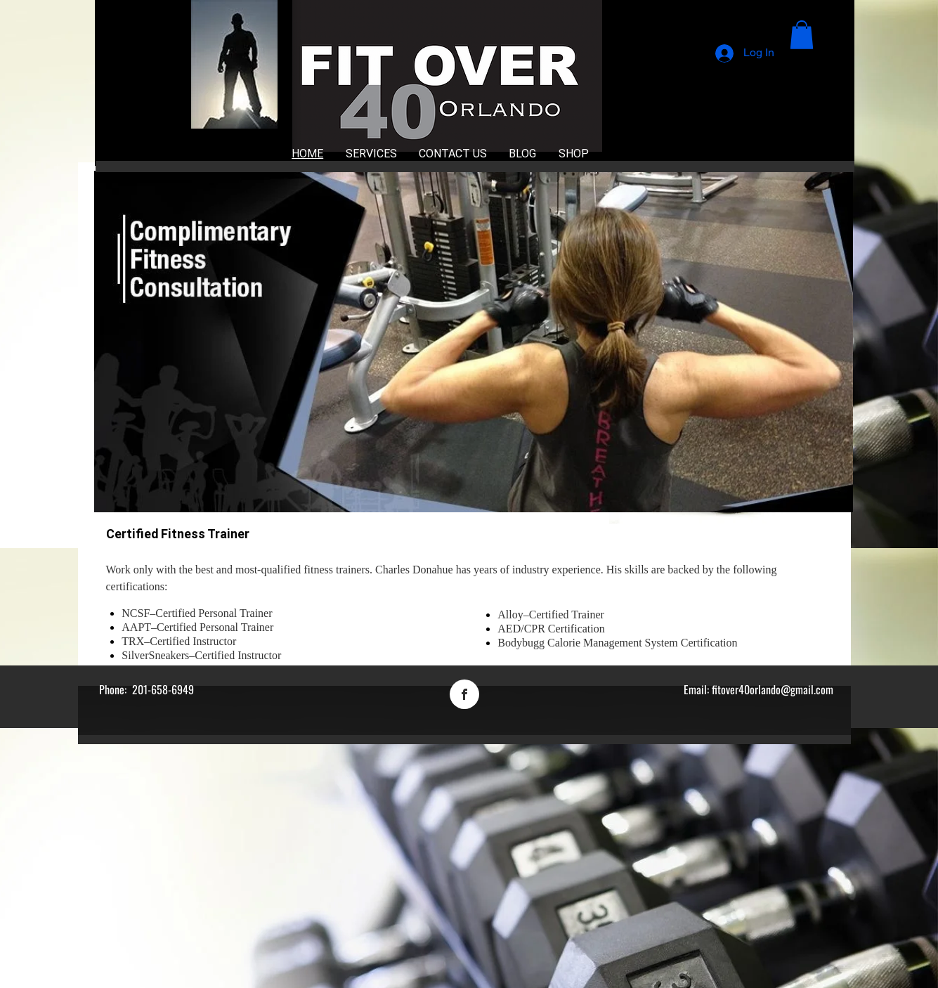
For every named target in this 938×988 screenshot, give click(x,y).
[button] (802, 34)
